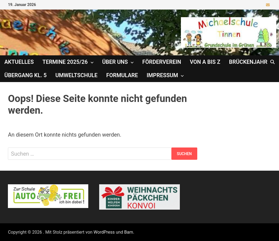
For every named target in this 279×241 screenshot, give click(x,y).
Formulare (122, 75)
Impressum (162, 75)
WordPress (104, 232)
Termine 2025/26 (65, 62)
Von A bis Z (205, 62)
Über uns (115, 62)
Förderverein (161, 62)
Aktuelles (19, 62)
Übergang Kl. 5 (25, 75)
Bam (128, 232)
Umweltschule (76, 75)
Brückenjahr (248, 62)
